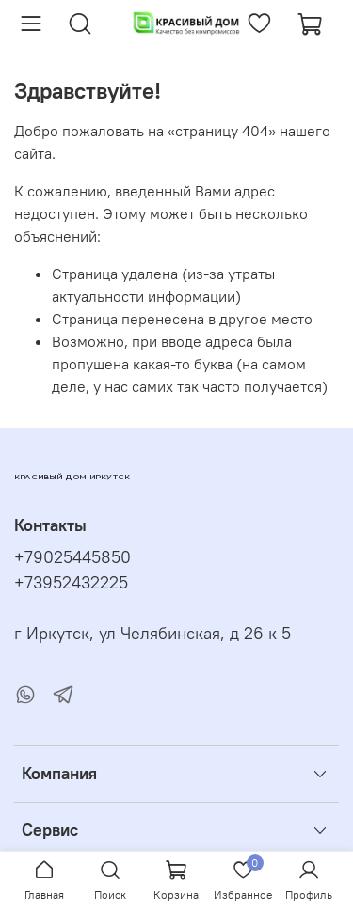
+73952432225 (71, 582)
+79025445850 (72, 557)
